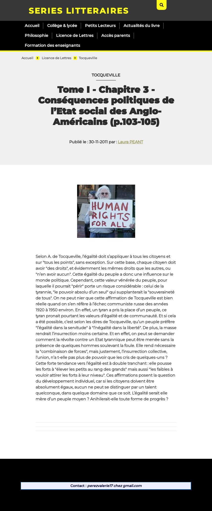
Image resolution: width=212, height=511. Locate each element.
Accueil (32, 25)
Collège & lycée (62, 25)
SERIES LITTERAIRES (79, 11)
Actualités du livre (142, 25)
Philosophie (36, 35)
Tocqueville (88, 58)
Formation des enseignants (52, 45)
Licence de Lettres (74, 35)
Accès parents (115, 35)
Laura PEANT (130, 142)
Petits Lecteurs (100, 25)
